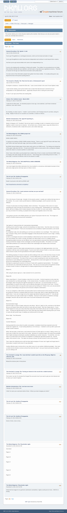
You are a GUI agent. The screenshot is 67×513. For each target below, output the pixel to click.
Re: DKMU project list (24, 133)
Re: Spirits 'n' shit (22, 51)
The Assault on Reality (12, 81)
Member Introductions (12, 118)
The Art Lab (9, 176)
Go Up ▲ (62, 511)
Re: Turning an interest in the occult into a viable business (36, 371)
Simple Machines (15, 511)
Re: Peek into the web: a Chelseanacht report (32, 81)
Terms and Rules (55, 511)
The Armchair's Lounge (12, 355)
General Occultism (11, 51)
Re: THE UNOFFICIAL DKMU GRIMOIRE (29, 161)
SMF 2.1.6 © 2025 (7, 511)
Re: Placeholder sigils (24, 444)
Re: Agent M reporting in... (26, 118)
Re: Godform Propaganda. (21, 176)
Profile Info (8, 27)
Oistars (8, 99)
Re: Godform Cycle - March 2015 (20, 99)
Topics (13, 39)
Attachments (20, 39)
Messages (7, 39)
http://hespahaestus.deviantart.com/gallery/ (17, 184)
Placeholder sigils (23, 485)
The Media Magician (11, 133)
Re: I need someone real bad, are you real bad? (31, 191)
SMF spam (28, 501)
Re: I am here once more (26, 386)
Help (50, 511)
